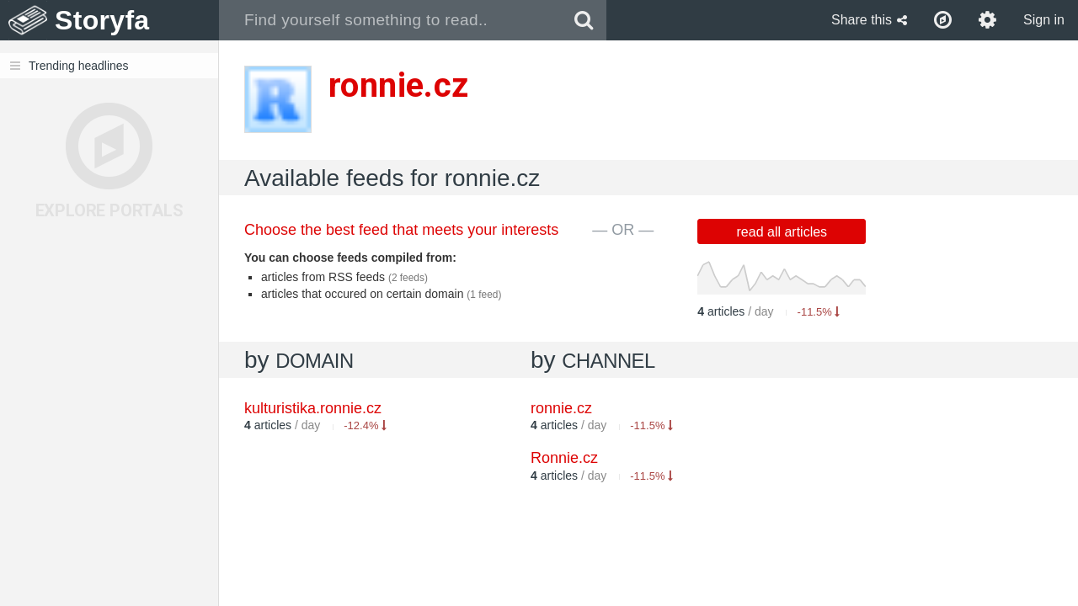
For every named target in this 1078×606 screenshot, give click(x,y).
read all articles (782, 232)
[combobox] (390, 20)
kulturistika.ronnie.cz (313, 408)
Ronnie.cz (564, 457)
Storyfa (102, 20)
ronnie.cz (561, 408)
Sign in (1044, 20)
